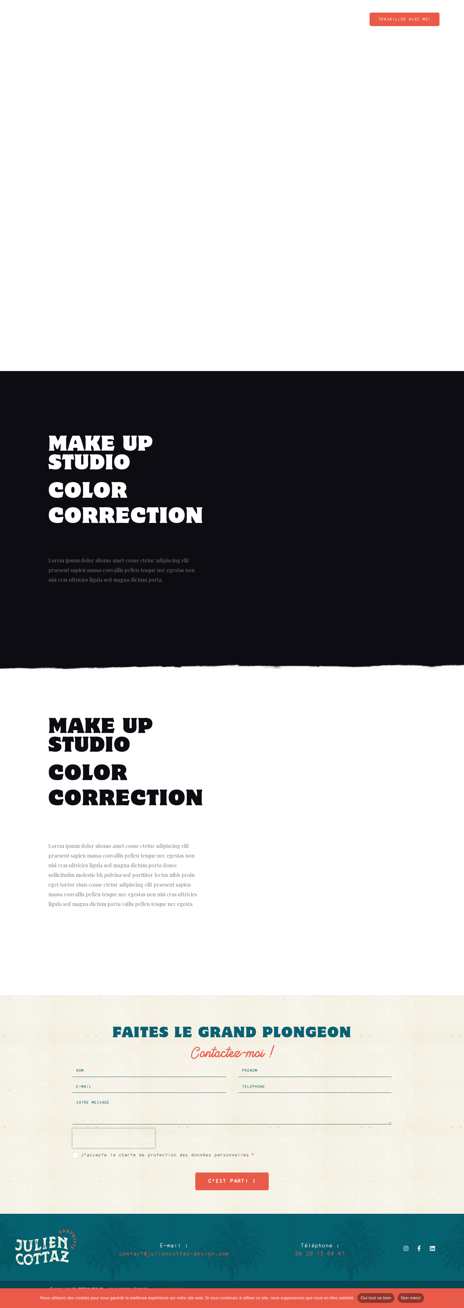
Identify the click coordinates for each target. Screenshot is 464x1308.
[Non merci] (456, 1298)
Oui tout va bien (376, 1297)
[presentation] (113, 1138)
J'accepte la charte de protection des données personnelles (167, 1155)
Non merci (411, 1297)
